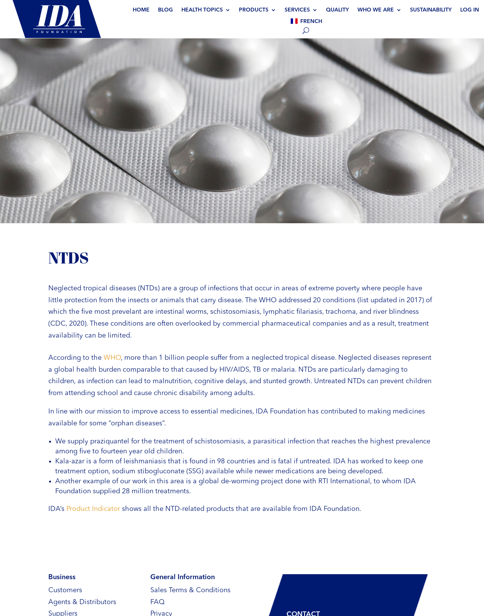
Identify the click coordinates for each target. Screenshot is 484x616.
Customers (65, 590)
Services (297, 10)
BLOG (165, 10)
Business (62, 577)
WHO (112, 357)
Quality (337, 10)
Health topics (202, 10)
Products (253, 10)
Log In (469, 10)
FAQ (157, 602)
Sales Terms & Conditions (190, 590)
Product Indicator (93, 509)
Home (141, 10)
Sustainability (431, 10)
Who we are (375, 10)
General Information (182, 577)
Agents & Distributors (82, 602)
